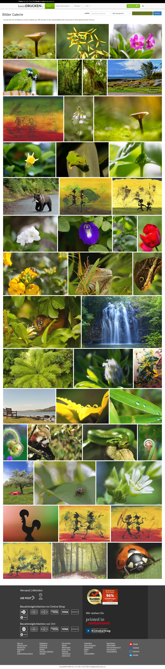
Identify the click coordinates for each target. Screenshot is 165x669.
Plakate (64, 645)
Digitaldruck (43, 643)
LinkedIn (135, 655)
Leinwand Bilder (89, 653)
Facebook (136, 648)
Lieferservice (66, 656)
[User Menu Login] (144, 6)
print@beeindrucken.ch (47, 1)
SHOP (50, 6)
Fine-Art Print (66, 643)
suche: (87, 13)
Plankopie (65, 651)
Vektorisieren (66, 653)
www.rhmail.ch (111, 649)
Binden (86, 649)
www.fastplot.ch (112, 651)
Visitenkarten (88, 647)
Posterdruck (43, 647)
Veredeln (42, 653)
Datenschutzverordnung (25, 653)
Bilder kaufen (66, 647)
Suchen (157, 13)
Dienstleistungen (63, 6)
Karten (64, 649)
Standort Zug (21, 647)
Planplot (78, 6)
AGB (18, 651)
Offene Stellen (111, 645)
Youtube (135, 644)
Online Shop (88, 643)
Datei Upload (111, 643)
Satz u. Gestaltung (90, 645)
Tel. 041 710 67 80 (29, 1)
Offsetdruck (43, 645)
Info (88, 6)
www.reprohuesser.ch (114, 647)
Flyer (68, 649)
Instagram (136, 651)
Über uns (20, 643)
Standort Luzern (22, 645)
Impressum (20, 649)
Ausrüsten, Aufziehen (46, 651)
